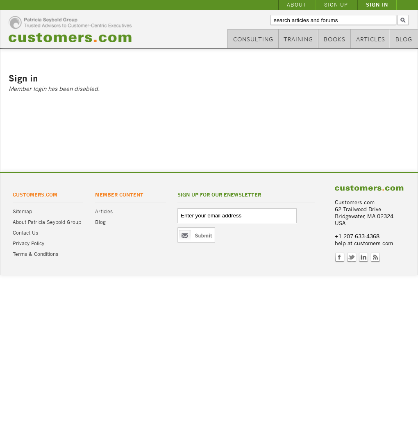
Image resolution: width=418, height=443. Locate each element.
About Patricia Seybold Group (47, 222)
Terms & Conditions (35, 254)
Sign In (377, 5)
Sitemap (22, 211)
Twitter (352, 257)
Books (334, 38)
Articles (370, 38)
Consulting (253, 38)
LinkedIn (363, 257)
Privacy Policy (28, 243)
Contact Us (25, 233)
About (296, 5)
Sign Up (336, 5)
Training (298, 38)
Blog (403, 38)
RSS (375, 257)
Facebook (340, 257)
